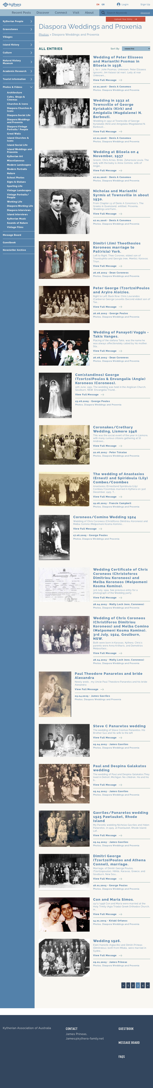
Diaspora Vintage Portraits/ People (17, 128)
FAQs (122, 1057)
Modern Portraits (17, 169)
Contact (72, 1029)
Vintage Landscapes (19, 190)
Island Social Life (17, 145)
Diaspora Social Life (19, 115)
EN (98, 5)
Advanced (145, 13)
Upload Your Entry (125, 19)
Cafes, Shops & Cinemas (16, 98)
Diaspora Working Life (20, 206)
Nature (11, 173)
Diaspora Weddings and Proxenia (18, 121)
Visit (76, 12)
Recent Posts (21, 12)
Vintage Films (15, 227)
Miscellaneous (15, 160)
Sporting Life (14, 186)
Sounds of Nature (17, 223)
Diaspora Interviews (19, 210)
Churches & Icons (17, 104)
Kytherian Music (16, 218)
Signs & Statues (16, 182)
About (89, 12)
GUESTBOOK (126, 1029)
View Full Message (107, 80)
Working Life (14, 201)
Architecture (14, 92)
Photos (44, 34)
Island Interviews (17, 214)
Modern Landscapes (19, 165)
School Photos (15, 177)
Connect (61, 12)
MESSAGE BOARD (129, 1043)
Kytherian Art (15, 156)
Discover (43, 12)
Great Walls (14, 133)
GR (103, 5)
